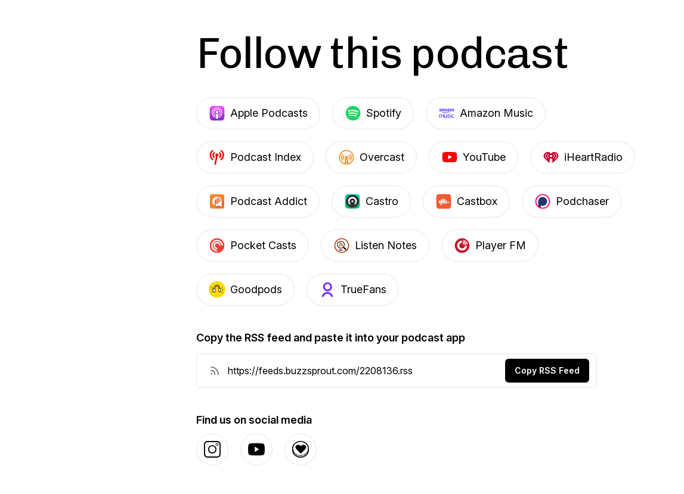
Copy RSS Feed (547, 370)
